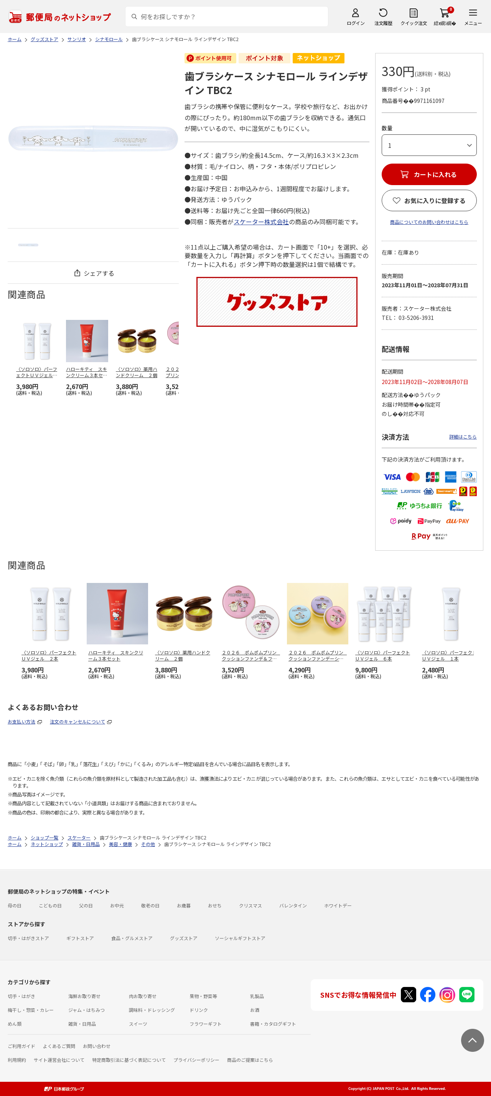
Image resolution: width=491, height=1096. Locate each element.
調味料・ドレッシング (152, 1010)
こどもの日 (50, 905)
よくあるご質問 (59, 1046)
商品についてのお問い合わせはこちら (429, 222)
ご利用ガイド (21, 1046)
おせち (215, 905)
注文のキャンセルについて (77, 721)
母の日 (14, 905)
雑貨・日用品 (82, 1023)
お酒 (254, 1010)
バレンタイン (293, 905)
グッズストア (184, 938)
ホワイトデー (338, 905)
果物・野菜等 (203, 996)
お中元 (117, 905)
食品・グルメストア (132, 938)
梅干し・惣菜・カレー (31, 1010)
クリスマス (250, 905)
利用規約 (17, 1059)
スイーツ (138, 1023)
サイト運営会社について (59, 1059)
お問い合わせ (96, 1046)
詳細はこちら (463, 436)
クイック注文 (413, 23)
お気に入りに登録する (435, 200)
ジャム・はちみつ (86, 1010)
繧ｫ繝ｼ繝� (445, 23)
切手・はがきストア (28, 938)
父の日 (86, 905)
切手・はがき (21, 996)
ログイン (355, 23)
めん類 (14, 1023)
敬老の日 (150, 905)
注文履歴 (383, 23)
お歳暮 (184, 905)
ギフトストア (80, 938)
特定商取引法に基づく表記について (129, 1059)
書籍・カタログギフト (273, 1023)
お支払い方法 (21, 721)
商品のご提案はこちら (250, 1059)
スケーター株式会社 (261, 221)
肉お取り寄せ (143, 996)
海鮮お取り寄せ (84, 996)
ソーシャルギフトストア (240, 938)
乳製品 (257, 996)
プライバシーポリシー (196, 1059)
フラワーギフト (205, 1023)
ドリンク (198, 1010)
